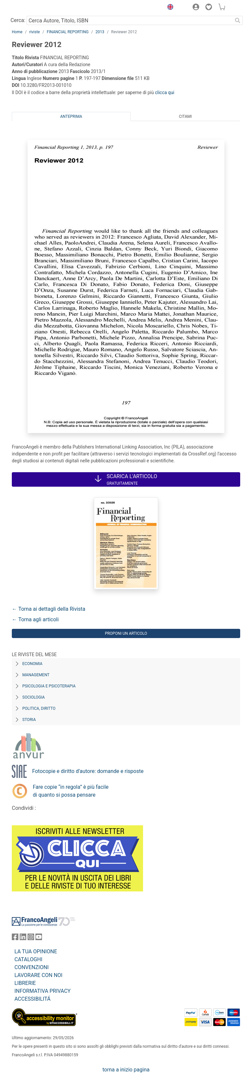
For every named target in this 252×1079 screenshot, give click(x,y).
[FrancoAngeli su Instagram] (31, 938)
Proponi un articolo (126, 633)
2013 (99, 32)
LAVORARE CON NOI (38, 975)
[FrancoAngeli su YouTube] (38, 938)
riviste (34, 32)
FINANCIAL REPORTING (68, 32)
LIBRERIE (25, 983)
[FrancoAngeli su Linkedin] (23, 938)
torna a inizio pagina (125, 1069)
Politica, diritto (38, 708)
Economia (32, 663)
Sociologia (33, 697)
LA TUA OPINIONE (35, 951)
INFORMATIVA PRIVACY (42, 991)
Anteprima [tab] (71, 116)
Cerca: (17, 20)
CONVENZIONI (31, 967)
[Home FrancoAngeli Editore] (34, 8)
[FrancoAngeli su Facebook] (15, 938)
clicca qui (164, 92)
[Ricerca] (237, 20)
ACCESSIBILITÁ (32, 999)
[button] (169, 8)
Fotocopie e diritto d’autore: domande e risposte (87, 771)
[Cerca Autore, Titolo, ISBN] (129, 20)
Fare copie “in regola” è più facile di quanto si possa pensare (71, 791)
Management (36, 675)
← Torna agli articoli (35, 619)
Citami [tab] (185, 116)
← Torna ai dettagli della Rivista (48, 609)
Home (17, 32)
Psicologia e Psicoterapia (48, 686)
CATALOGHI (28, 959)
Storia (29, 719)
